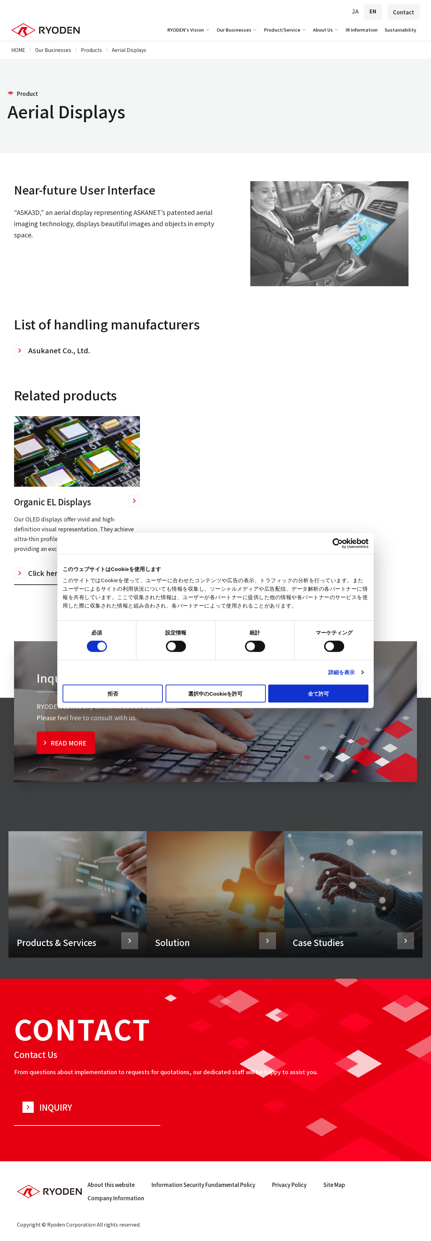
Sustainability (400, 29)
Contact (403, 12)
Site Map (334, 1184)
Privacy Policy (289, 1184)
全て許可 (318, 693)
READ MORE (68, 742)
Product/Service (285, 29)
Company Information (116, 1198)
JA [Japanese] (355, 12)
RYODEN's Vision (189, 29)
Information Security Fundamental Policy (203, 1184)
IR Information (362, 29)
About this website (111, 1184)
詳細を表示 (341, 672)
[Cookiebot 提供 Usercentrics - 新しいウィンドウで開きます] (337, 543)
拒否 (113, 693)
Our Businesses (237, 29)
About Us (326, 29)
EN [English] (373, 11)
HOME (18, 49)
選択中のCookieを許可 (215, 693)
